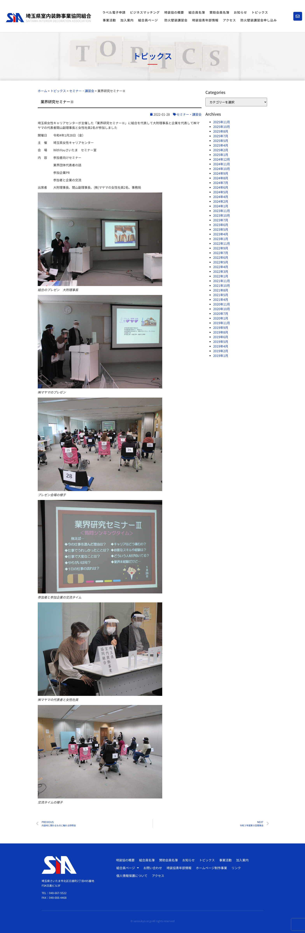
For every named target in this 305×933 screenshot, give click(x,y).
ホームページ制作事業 (211, 867)
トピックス (260, 12)
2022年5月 (220, 262)
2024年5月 (220, 192)
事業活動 (109, 20)
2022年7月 (220, 252)
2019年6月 (220, 336)
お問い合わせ (152, 867)
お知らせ (240, 12)
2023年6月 (220, 224)
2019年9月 (220, 327)
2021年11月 (221, 280)
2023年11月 (221, 210)
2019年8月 (220, 332)
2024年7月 (220, 182)
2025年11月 (221, 122)
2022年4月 (220, 266)
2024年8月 (220, 178)
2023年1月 (220, 238)
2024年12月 (221, 159)
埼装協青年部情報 (205, 20)
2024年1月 (220, 206)
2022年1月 (220, 276)
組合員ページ (149, 20)
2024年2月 (220, 201)
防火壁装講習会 (176, 20)
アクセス (229, 20)
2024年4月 (220, 196)
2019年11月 (221, 322)
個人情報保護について (131, 875)
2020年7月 (220, 313)
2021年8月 (220, 290)
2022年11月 (221, 243)
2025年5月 (220, 140)
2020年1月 (220, 318)
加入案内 (127, 20)
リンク (236, 867)
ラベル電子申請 (113, 12)
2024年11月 (221, 164)
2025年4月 (220, 145)
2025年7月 (220, 136)
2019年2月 (220, 351)
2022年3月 (220, 271)
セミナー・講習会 (189, 114)
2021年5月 (220, 294)
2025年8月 (220, 131)
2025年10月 (221, 126)
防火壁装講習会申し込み (258, 20)
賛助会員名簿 (219, 12)
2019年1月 (220, 355)
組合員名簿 (196, 12)
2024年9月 (220, 173)
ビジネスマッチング (145, 12)
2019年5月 (220, 341)
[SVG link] (48, 17)
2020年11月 (221, 304)
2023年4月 (220, 234)
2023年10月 (221, 215)
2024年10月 (221, 168)
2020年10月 (221, 308)
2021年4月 (220, 299)
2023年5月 (220, 229)
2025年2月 (220, 150)
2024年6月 (220, 187)
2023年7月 (220, 220)
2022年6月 (220, 257)
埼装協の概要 (174, 12)
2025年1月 (220, 154)
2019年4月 (220, 346)
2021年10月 (221, 285)
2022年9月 (220, 248)
